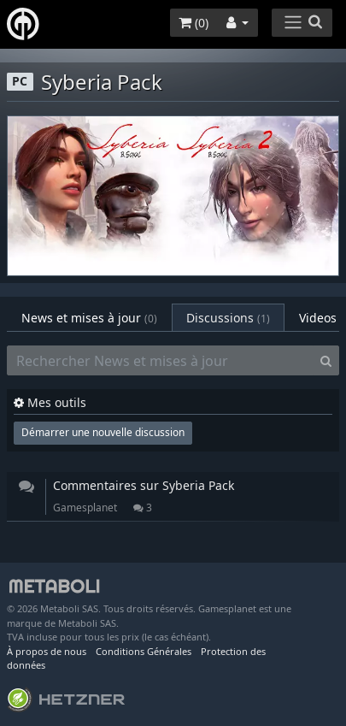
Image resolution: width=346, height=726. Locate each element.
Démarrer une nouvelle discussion (103, 432)
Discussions (228, 318)
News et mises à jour (89, 318)
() (193, 23)
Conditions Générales (143, 651)
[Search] (326, 360)
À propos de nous (46, 651)
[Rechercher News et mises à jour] (160, 360)
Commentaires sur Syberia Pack (143, 485)
